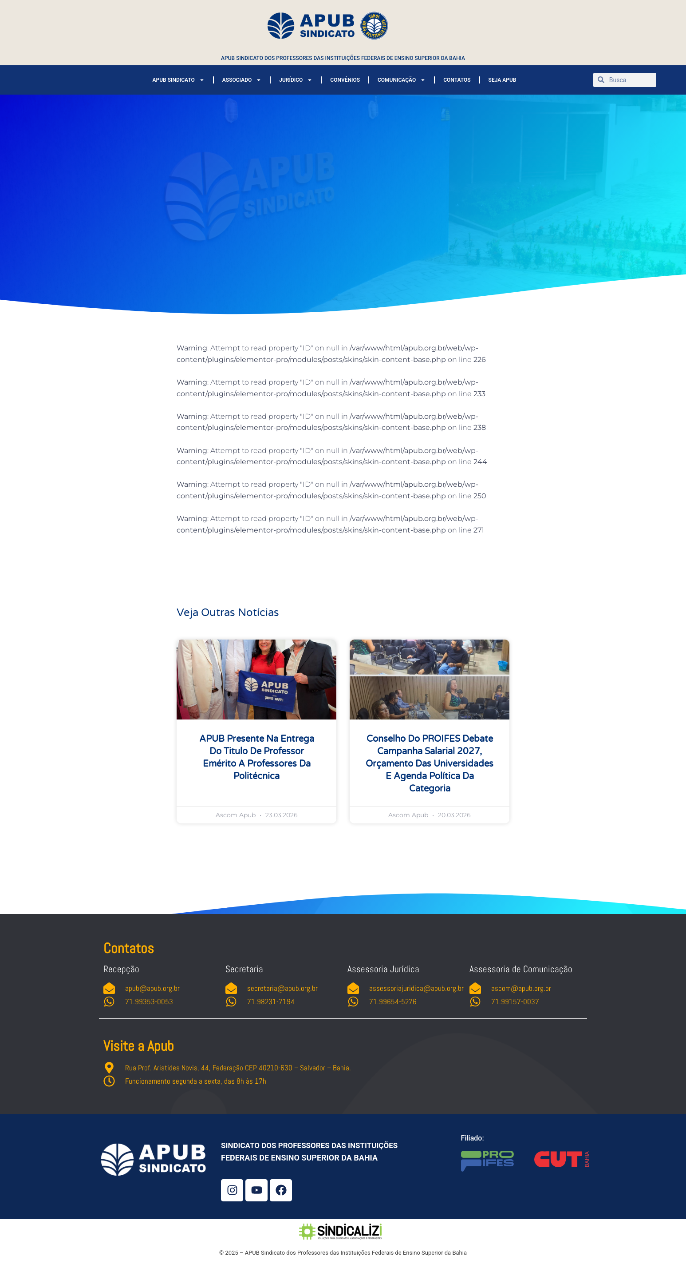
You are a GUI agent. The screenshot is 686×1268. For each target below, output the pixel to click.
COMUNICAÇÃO (402, 80)
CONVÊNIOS (345, 80)
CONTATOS (456, 80)
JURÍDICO (295, 80)
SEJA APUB (502, 80)
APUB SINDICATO (178, 80)
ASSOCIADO (241, 80)
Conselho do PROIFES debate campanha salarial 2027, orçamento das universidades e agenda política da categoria (429, 764)
